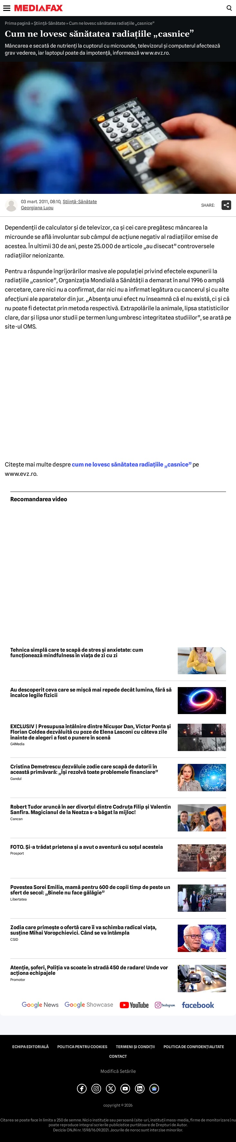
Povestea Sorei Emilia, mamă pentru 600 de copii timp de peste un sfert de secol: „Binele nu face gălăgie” (90, 890)
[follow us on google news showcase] (89, 1006)
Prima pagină (17, 23)
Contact (118, 1056)
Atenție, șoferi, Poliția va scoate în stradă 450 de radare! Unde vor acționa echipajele (89, 970)
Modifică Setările (118, 1071)
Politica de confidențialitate (194, 1047)
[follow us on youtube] (134, 1006)
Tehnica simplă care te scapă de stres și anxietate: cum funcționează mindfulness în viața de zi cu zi (76, 652)
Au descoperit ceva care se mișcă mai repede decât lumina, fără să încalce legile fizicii (91, 692)
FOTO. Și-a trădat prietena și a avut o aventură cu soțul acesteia (86, 847)
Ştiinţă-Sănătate (49, 23)
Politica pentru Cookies (82, 1047)
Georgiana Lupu (37, 207)
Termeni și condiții (135, 1047)
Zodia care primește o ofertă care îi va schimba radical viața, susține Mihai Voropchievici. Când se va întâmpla (83, 930)
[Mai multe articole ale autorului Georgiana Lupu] (11, 205)
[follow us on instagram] (165, 1006)
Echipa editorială (30, 1047)
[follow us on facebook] (198, 1005)
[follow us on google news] (40, 1006)
